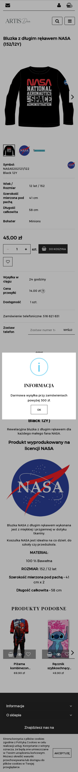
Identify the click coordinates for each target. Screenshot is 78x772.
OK (39, 409)
